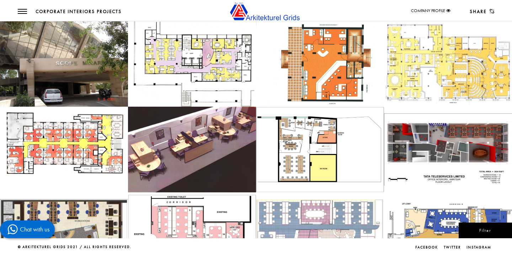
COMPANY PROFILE (428, 10)
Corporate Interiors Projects (79, 12)
